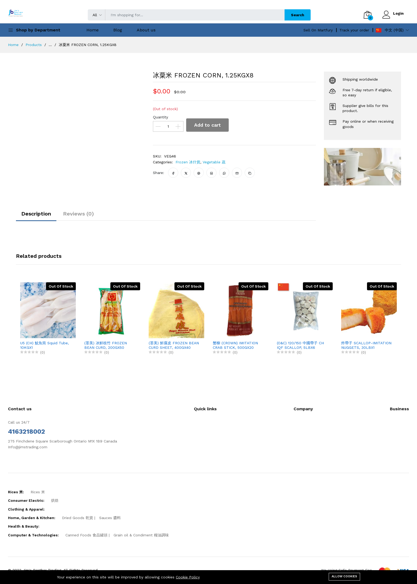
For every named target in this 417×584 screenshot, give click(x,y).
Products (34, 45)
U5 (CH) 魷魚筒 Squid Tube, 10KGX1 (44, 345)
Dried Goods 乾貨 (77, 518)
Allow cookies (344, 576)
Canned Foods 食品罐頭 (86, 535)
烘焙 (55, 500)
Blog (117, 29)
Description (36, 213)
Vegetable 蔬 (214, 162)
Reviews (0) (78, 213)
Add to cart (207, 125)
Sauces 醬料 (110, 518)
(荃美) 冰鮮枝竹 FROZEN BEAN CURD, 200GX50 (105, 345)
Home (92, 29)
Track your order (354, 30)
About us (146, 29)
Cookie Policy (188, 577)
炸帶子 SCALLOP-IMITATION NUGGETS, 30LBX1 (366, 345)
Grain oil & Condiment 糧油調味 (141, 535)
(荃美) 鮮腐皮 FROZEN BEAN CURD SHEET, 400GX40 (174, 345)
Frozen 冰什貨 (188, 162)
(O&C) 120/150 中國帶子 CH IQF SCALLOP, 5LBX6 (300, 345)
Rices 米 (38, 492)
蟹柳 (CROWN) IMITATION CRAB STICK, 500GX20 (235, 345)
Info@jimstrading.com (27, 447)
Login (398, 13)
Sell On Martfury (318, 30)
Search (297, 15)
